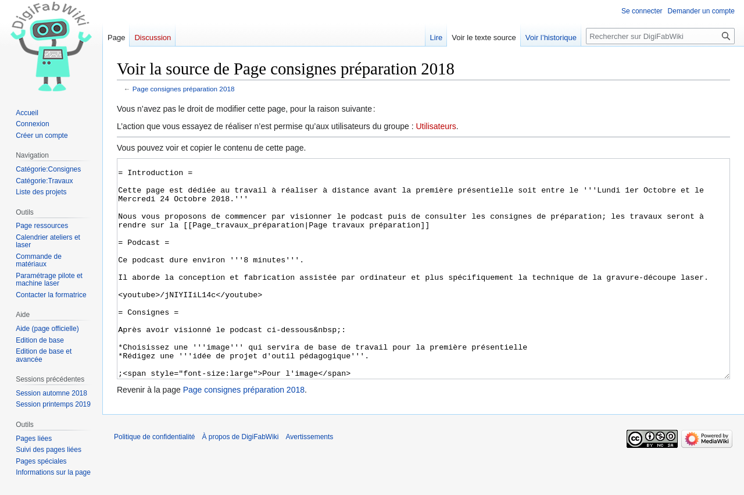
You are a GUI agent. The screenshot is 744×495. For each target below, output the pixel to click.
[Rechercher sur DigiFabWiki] (660, 36)
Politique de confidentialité (154, 480)
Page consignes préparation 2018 (184, 88)
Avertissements (310, 480)
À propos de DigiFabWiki (240, 480)
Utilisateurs (436, 126)
